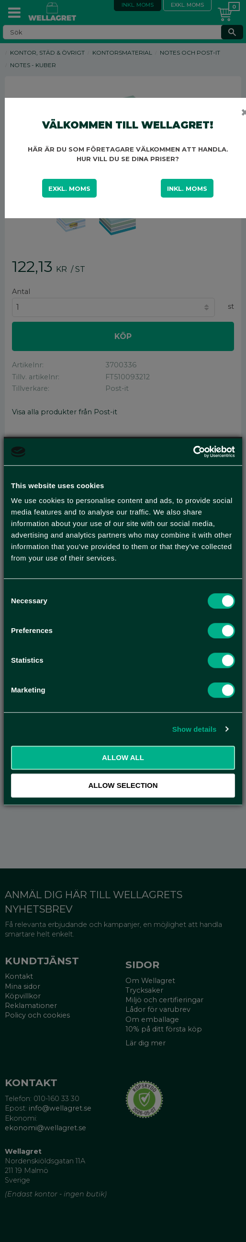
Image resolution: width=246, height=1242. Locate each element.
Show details (194, 729)
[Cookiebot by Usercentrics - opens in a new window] (193, 451)
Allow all (123, 757)
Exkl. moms (69, 188)
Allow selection (123, 785)
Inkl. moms (187, 188)
